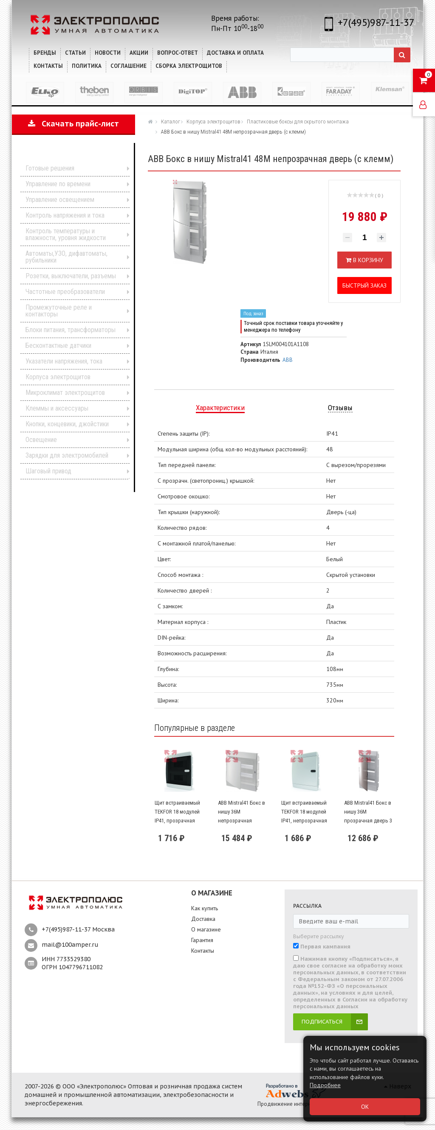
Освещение (41, 440)
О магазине (206, 929)
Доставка (203, 919)
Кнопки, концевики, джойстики (67, 424)
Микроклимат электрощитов (65, 393)
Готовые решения (49, 168)
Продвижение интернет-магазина (299, 1104)
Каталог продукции (67, 155)
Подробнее (325, 1085)
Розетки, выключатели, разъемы (70, 276)
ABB (287, 360)
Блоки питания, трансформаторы (70, 330)
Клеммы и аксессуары (56, 408)
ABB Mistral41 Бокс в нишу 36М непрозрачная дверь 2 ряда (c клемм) (241, 820)
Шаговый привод (48, 471)
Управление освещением (59, 200)
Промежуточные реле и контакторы (58, 310)
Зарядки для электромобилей (66, 455)
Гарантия (202, 940)
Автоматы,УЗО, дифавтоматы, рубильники (66, 256)
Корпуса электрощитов (57, 377)
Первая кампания (325, 946)
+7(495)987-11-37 (376, 22)
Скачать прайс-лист (73, 124)
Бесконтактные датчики (58, 345)
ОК (365, 1106)
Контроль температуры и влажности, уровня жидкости (65, 234)
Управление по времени (57, 184)
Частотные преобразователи (65, 292)
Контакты (202, 950)
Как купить (204, 908)
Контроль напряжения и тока (65, 215)
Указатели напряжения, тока (63, 361)
